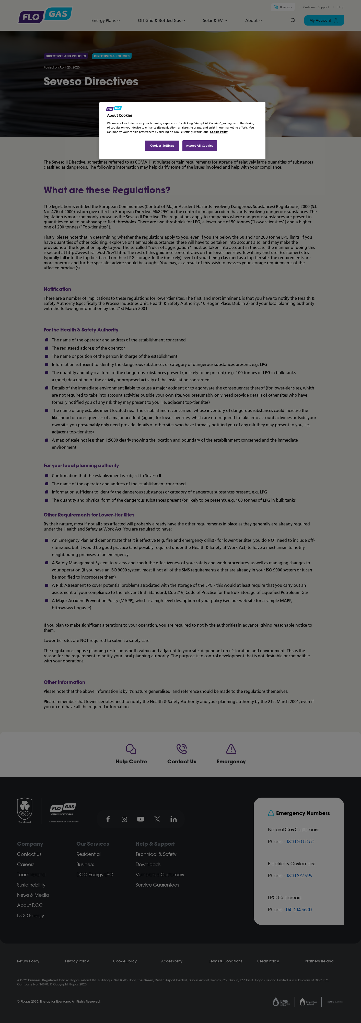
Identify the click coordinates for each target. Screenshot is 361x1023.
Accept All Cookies (199, 145)
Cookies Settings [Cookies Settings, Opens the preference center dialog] (162, 145)
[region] (182, 130)
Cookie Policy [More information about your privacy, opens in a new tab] (219, 132)
